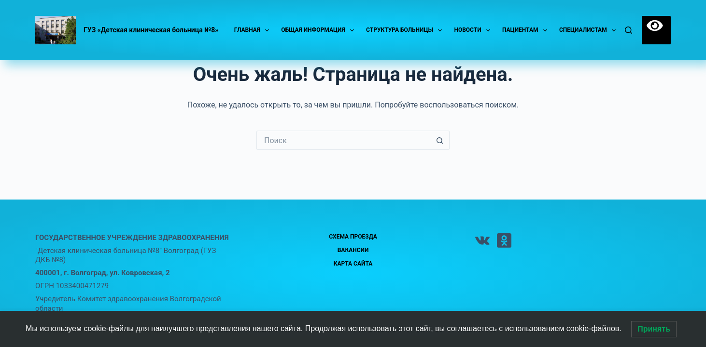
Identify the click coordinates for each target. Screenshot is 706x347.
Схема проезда (353, 236)
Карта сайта (353, 263)
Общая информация (319, 30)
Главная (253, 30)
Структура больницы (406, 30)
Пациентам (526, 30)
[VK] (482, 240)
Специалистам (589, 30)
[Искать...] (343, 140)
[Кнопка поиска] (440, 140)
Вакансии (353, 250)
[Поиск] (628, 30)
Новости (474, 30)
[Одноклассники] (504, 240)
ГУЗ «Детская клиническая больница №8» (151, 30)
